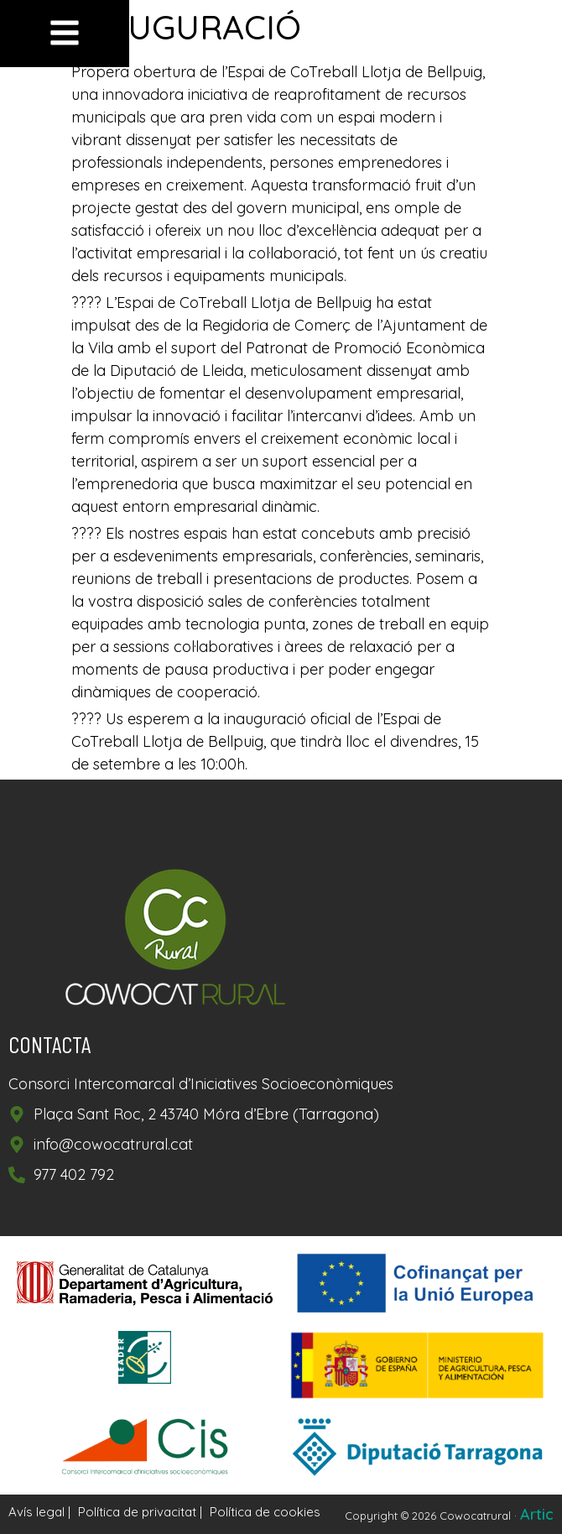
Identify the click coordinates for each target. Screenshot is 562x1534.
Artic (537, 1514)
